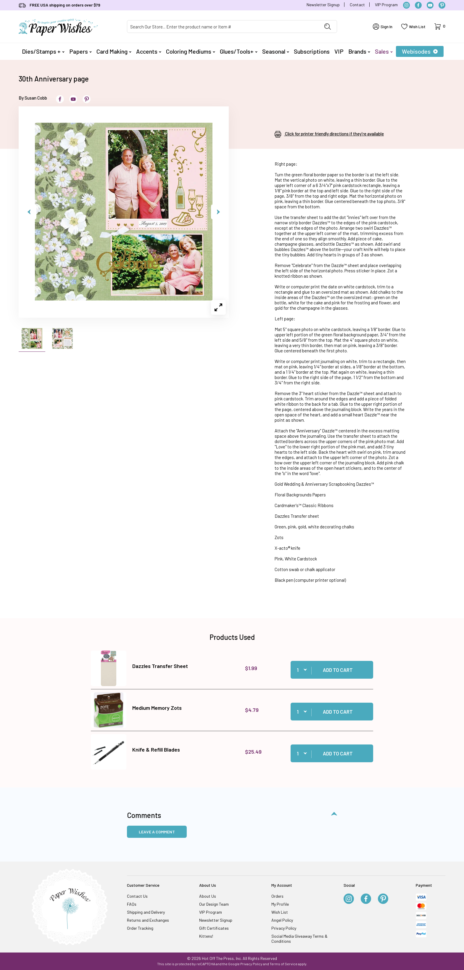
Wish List (279, 912)
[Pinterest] (442, 5)
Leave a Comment (157, 831)
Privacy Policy (283, 928)
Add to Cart (338, 670)
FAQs (131, 904)
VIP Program (386, 4)
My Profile (280, 904)
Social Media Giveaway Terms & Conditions (299, 939)
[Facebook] (418, 5)
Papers (80, 51)
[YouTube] (430, 5)
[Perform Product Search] (327, 26)
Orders (277, 896)
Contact (357, 4)
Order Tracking (140, 928)
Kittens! (206, 936)
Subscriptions (312, 51)
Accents (148, 51)
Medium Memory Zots (157, 707)
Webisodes (420, 51)
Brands (359, 51)
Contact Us (137, 896)
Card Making (113, 51)
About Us (207, 896)
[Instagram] (406, 5)
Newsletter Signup (323, 4)
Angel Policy (282, 920)
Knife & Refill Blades (156, 749)
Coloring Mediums (190, 51)
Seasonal (275, 51)
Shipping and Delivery (146, 912)
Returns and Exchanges (148, 920)
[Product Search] (222, 26)
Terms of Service (283, 964)
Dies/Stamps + (43, 51)
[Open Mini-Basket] (439, 26)
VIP (339, 51)
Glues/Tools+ (238, 51)
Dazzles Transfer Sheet (160, 666)
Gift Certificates (214, 928)
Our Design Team (214, 904)
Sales (384, 51)
